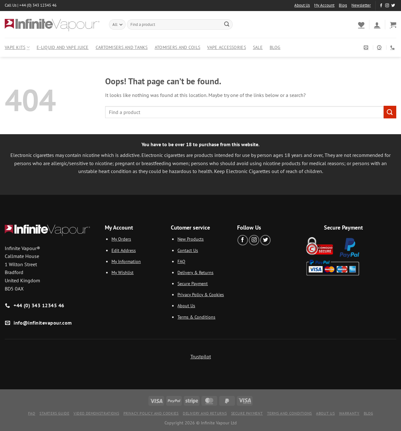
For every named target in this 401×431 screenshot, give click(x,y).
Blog (343, 5)
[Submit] (226, 24)
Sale (258, 47)
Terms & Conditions (196, 317)
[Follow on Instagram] (387, 5)
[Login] (377, 25)
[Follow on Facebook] (381, 5)
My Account (324, 5)
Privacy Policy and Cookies (151, 413)
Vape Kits (17, 47)
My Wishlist (122, 272)
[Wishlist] (361, 25)
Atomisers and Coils (177, 47)
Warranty (349, 413)
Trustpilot (200, 356)
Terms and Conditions (289, 413)
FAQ (181, 261)
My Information (126, 261)
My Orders (121, 239)
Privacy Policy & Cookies (200, 294)
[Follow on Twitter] (393, 5)
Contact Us (187, 250)
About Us (302, 5)
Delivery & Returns (195, 272)
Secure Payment (192, 283)
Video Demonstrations (96, 413)
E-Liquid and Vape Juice (63, 47)
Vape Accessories (226, 47)
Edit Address (123, 250)
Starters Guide (54, 413)
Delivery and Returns (205, 413)
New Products (190, 239)
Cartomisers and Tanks (122, 47)
